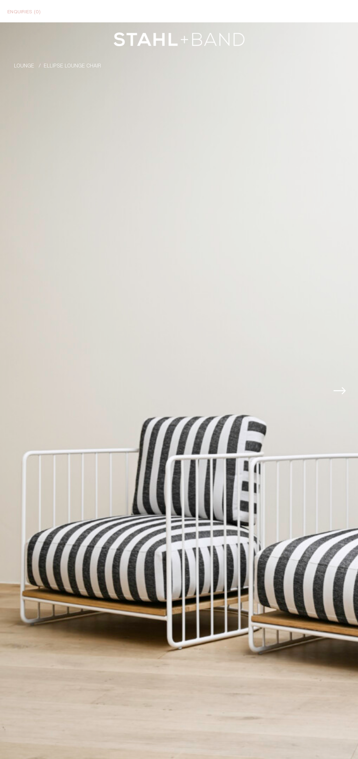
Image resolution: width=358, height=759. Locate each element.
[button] (347, 358)
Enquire (324, 745)
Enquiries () (24, 11)
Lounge (24, 65)
